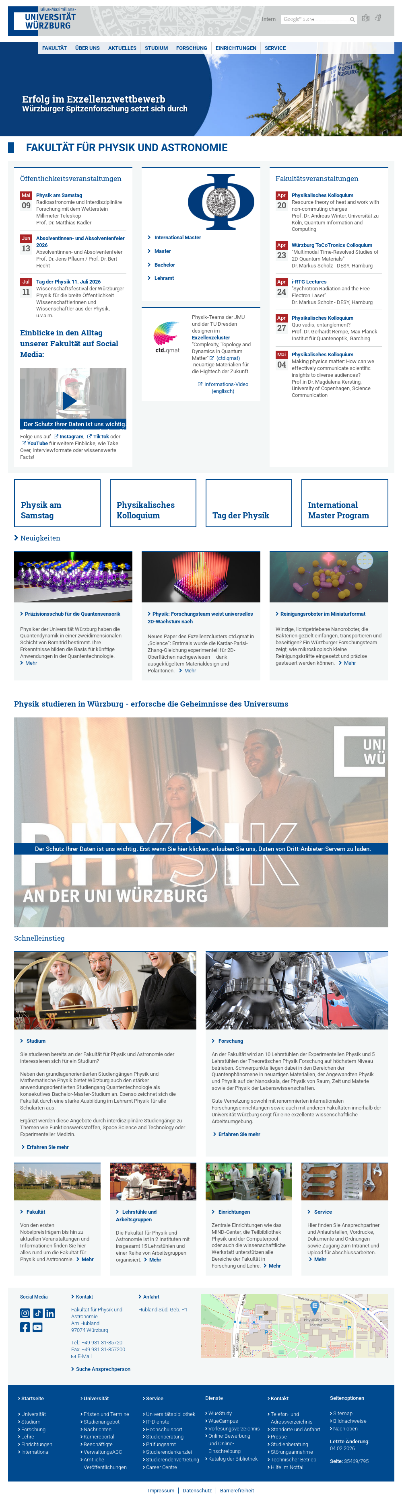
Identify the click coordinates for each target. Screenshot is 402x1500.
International (33, 1452)
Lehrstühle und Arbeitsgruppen (136, 1216)
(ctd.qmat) (228, 358)
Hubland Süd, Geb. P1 (163, 1310)
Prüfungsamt (159, 1445)
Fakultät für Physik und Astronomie (127, 148)
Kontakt (84, 1297)
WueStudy (218, 1414)
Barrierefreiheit (237, 1491)
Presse (277, 1437)
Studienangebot (100, 1422)
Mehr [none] (31, 663)
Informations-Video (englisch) (226, 387)
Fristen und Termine (104, 1414)
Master (163, 251)
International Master (178, 237)
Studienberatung (163, 1437)
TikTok (101, 437)
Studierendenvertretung (170, 1460)
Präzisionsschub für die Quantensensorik (72, 614)
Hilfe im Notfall (286, 1467)
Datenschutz (197, 1491)
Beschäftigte (96, 1445)
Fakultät (54, 48)
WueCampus (221, 1421)
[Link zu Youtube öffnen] (38, 1328)
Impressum (161, 1491)
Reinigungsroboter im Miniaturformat (322, 614)
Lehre (26, 1437)
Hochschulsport (162, 1430)
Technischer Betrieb (292, 1460)
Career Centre (160, 1467)
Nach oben (344, 1429)
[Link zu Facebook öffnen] (25, 1328)
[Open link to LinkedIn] (50, 1314)
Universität (32, 1414)
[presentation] (73, 601)
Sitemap (341, 1414)
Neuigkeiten (40, 538)
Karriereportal (97, 1437)
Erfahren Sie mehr (48, 1147)
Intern (269, 19)
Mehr (88, 1259)
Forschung (191, 48)
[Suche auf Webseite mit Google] (319, 19)
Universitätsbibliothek (169, 1414)
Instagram (71, 437)
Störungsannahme (290, 1452)
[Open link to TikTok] (38, 1314)
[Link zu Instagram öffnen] (25, 1314)
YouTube (37, 443)
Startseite (31, 1399)
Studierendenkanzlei (167, 1452)
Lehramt (164, 278)
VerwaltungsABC (101, 1452)
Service (275, 48)
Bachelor (165, 265)
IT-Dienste (156, 1422)
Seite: (336, 1461)
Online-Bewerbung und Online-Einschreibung (227, 1444)
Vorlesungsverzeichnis (232, 1429)
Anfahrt (151, 1297)
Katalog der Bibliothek (231, 1459)
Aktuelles (122, 48)
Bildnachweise (348, 1421)
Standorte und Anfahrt (294, 1430)
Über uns (87, 48)
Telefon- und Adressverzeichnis (290, 1418)
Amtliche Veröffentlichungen (103, 1464)
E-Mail (85, 1356)
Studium (156, 48)
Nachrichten (95, 1430)
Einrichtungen (236, 48)
